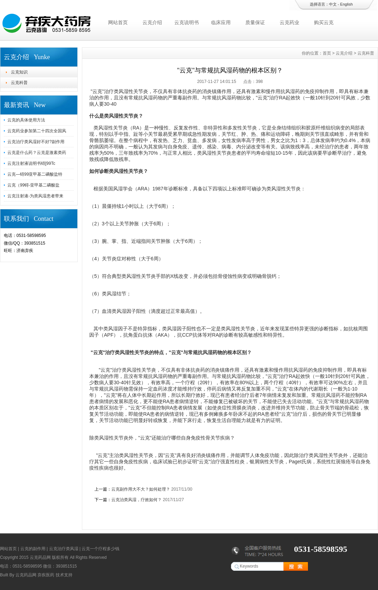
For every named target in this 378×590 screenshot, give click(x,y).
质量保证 (255, 22)
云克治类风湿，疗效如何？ (136, 499)
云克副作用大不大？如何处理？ (140, 489)
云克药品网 (25, 575)
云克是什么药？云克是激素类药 (36, 152)
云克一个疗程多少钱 (100, 548)
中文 (333, 4)
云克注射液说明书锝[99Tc (31, 163)
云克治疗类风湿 (63, 548)
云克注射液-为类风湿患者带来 (35, 196)
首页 (327, 53)
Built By (7, 575)
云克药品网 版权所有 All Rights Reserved (68, 557)
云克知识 (19, 72)
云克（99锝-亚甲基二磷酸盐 (33, 185)
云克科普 (19, 82)
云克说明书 (186, 22)
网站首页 (118, 22)
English (346, 4)
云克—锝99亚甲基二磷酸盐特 (34, 174)
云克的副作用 (33, 548)
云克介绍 (152, 22)
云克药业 (289, 22)
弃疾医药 (45, 575)
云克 (97, 91)
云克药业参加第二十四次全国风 (36, 130)
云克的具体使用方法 (26, 120)
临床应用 (221, 22)
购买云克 (324, 22)
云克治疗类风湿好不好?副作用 (35, 141)
